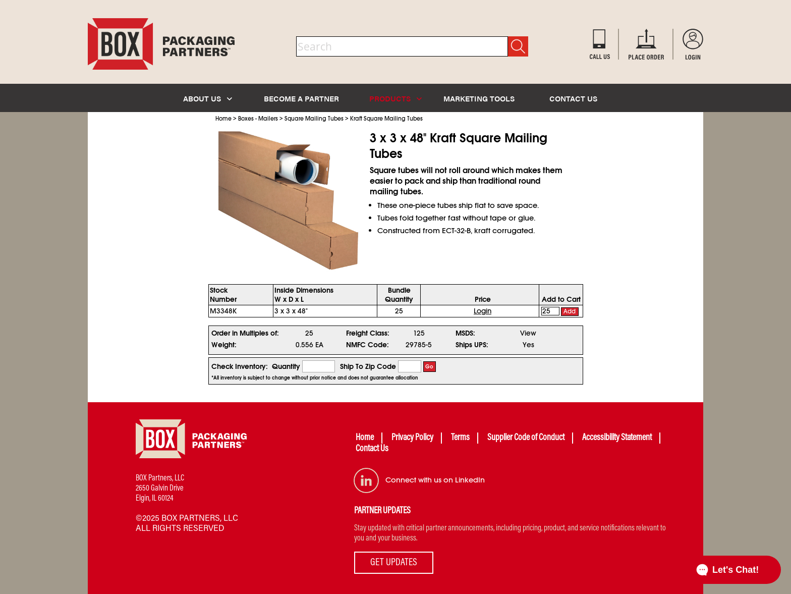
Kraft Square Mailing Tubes (386, 118)
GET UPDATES (393, 563)
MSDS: (465, 333)
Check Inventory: (239, 366)
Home (223, 118)
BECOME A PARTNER (301, 98)
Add (569, 311)
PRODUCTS (395, 98)
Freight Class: (367, 333)
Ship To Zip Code (368, 366)
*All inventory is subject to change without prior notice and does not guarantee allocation (314, 378)
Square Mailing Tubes (314, 118)
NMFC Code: (367, 344)
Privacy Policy (412, 438)
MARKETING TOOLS (479, 98)
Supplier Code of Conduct (525, 438)
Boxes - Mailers (258, 118)
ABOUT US (207, 98)
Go (429, 366)
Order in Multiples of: (245, 333)
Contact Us (372, 449)
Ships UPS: (472, 344)
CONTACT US (573, 98)
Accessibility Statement (617, 438)
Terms (460, 438)
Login (482, 310)
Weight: (224, 344)
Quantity (286, 366)
